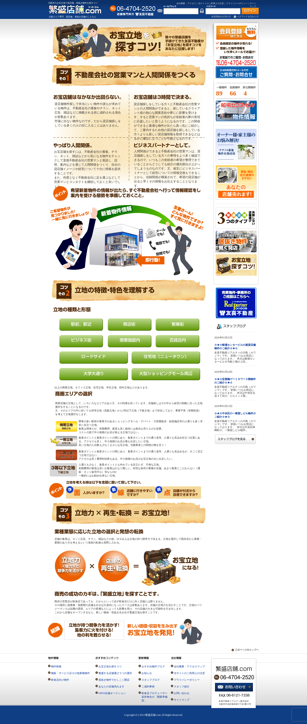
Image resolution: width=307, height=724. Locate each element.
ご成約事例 (148, 686)
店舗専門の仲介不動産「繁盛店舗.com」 (77, 9)
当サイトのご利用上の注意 (211, 3)
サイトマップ (181, 699)
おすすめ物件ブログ (153, 666)
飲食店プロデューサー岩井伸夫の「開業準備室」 (154, 697)
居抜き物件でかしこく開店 (113, 679)
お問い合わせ (181, 693)
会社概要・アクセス (186, 3)
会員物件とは (235, 89)
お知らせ (147, 673)
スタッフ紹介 (181, 686)
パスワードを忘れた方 (248, 16)
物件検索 (56, 666)
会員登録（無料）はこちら (237, 32)
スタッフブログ (151, 679)
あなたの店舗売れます (111, 686)
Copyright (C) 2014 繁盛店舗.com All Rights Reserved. (153, 714)
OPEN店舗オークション (112, 693)
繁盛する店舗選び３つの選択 (115, 673)
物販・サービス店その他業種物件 (70, 673)
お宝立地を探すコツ (110, 666)
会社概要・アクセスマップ (189, 666)
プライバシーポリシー (237, 3)
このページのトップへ (243, 650)
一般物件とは (221, 89)
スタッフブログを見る (235, 439)
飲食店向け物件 (60, 679)
